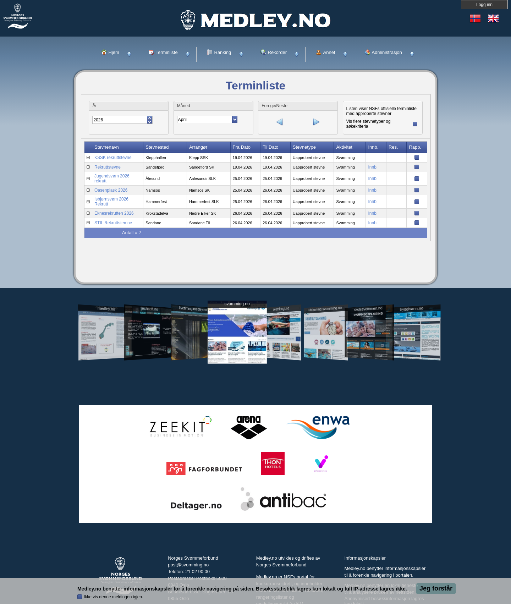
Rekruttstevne (107, 166)
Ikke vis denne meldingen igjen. (113, 596)
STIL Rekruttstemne (113, 222)
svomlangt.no (281, 309)
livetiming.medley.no (193, 309)
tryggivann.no (411, 309)
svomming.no (236, 304)
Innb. (373, 166)
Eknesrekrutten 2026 (114, 212)
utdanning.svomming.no (325, 309)
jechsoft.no (149, 308)
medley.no (106, 308)
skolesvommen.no (368, 309)
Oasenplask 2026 (110, 189)
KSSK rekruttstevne (113, 156)
